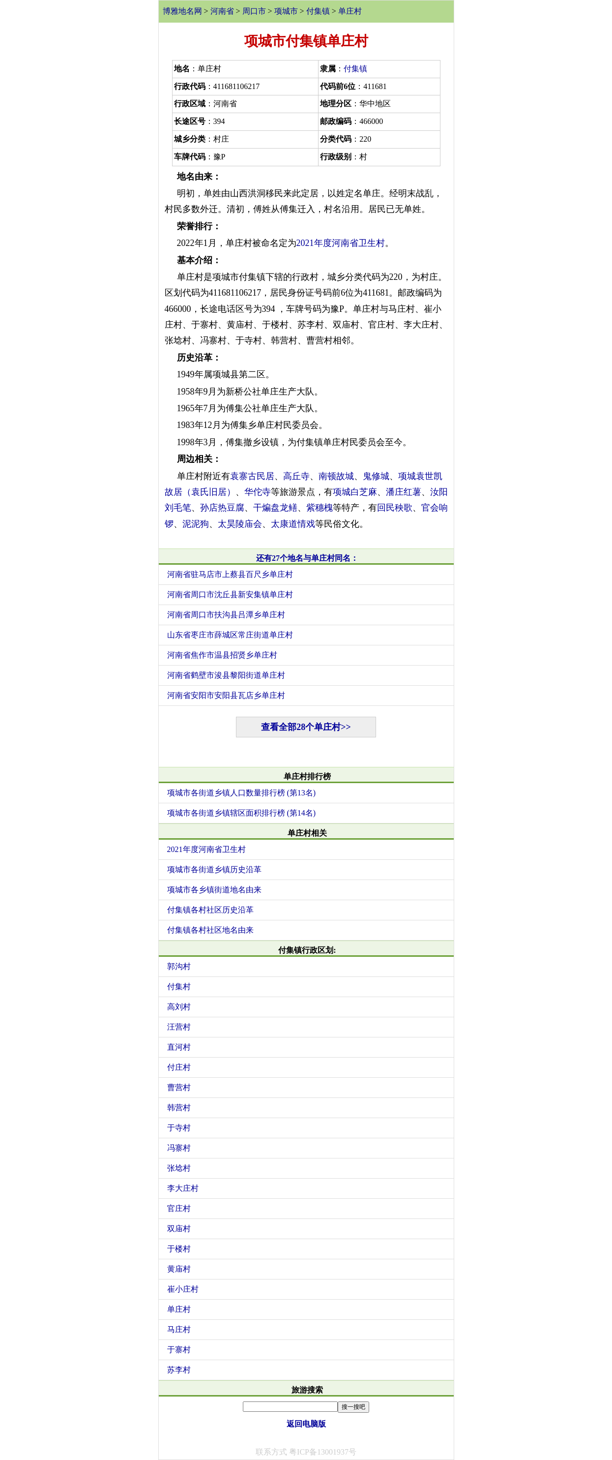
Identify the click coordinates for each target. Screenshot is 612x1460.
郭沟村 (179, 966)
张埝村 (179, 1168)
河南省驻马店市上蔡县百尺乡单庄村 (230, 574)
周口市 (254, 11)
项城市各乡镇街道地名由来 (214, 889)
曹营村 (179, 1087)
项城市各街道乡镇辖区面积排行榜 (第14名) (241, 813)
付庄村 (179, 1067)
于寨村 (179, 1349)
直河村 (179, 1047)
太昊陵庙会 (240, 524)
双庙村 (179, 1228)
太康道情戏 (293, 524)
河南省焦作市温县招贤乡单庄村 (222, 655)
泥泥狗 (195, 524)
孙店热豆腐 (222, 508)
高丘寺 (296, 476)
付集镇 (318, 11)
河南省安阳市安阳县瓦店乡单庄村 (226, 695)
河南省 (222, 11)
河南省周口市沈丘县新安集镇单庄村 (230, 594)
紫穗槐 (319, 508)
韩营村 (179, 1107)
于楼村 (179, 1249)
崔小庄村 (183, 1289)
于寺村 (179, 1128)
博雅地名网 (182, 11)
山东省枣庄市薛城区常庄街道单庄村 (230, 635)
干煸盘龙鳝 (275, 508)
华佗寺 (257, 492)
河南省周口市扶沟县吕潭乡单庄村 (226, 614)
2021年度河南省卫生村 (340, 243)
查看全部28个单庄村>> (306, 727)
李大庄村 (183, 1188)
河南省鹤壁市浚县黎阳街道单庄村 (226, 675)
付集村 (179, 986)
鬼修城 (376, 476)
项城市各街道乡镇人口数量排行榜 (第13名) (241, 793)
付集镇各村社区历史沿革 (210, 910)
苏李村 (179, 1370)
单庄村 (350, 11)
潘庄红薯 (403, 492)
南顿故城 (336, 476)
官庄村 (179, 1208)
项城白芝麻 (355, 492)
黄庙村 (179, 1269)
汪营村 (179, 1027)
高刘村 (179, 1007)
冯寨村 (179, 1148)
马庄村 (179, 1329)
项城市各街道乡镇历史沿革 (214, 869)
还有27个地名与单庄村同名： (307, 558)
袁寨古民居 (252, 476)
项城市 (286, 11)
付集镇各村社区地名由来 (210, 930)
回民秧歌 (394, 508)
